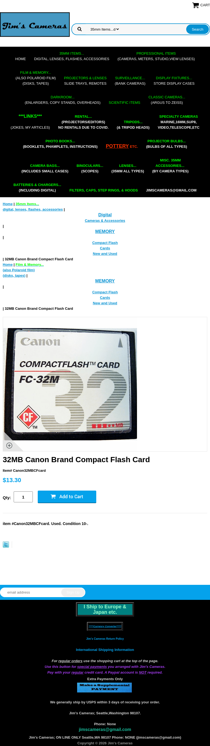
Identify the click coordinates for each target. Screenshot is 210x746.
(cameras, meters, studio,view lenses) (156, 56)
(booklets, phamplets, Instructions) (60, 144)
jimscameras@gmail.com (171, 190)
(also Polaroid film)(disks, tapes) (36, 77)
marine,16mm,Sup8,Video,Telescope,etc (178, 121)
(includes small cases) (44, 168)
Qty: (7, 497)
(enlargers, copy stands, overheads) (63, 100)
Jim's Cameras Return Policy (105, 638)
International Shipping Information (105, 650)
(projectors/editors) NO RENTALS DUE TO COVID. (83, 121)
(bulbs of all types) (166, 144)
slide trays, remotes (85, 80)
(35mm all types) (128, 168)
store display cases (174, 80)
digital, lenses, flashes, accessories (71, 56)
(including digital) (37, 187)
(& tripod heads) (133, 124)
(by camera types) (170, 165)
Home (20, 59)
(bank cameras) (130, 80)
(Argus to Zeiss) (166, 100)
